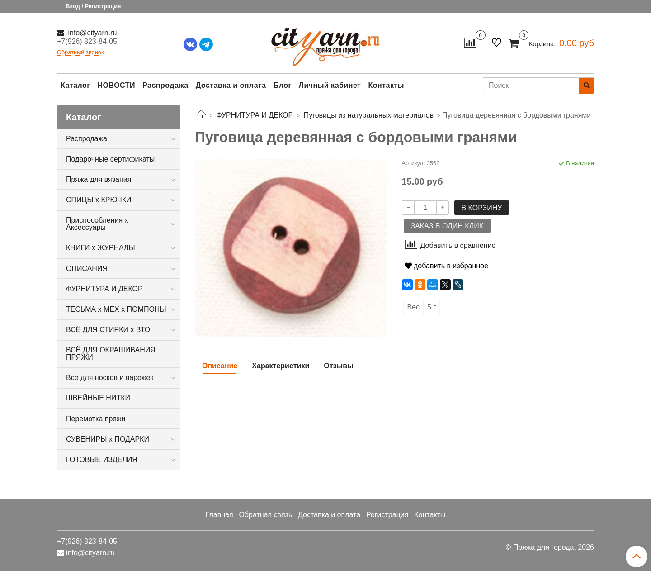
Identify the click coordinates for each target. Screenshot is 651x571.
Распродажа (165, 85)
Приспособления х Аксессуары (97, 223)
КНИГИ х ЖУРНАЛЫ (100, 248)
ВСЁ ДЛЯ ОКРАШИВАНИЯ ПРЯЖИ (111, 353)
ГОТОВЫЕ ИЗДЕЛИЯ (101, 459)
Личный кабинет (330, 85)
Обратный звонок (80, 53)
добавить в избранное (446, 266)
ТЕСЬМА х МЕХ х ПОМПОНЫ (116, 309)
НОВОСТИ (116, 85)
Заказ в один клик (447, 226)
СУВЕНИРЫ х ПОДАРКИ (107, 439)
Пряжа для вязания (98, 179)
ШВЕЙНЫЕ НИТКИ (98, 398)
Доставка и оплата (231, 85)
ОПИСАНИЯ (87, 268)
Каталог (75, 85)
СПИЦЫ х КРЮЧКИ (99, 200)
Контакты (386, 85)
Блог (283, 85)
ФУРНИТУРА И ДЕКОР (104, 289)
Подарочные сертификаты (110, 159)
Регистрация (387, 515)
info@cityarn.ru (91, 33)
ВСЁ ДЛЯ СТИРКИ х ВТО (108, 329)
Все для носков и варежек (109, 377)
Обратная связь (265, 515)
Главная (219, 515)
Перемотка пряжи (95, 419)
